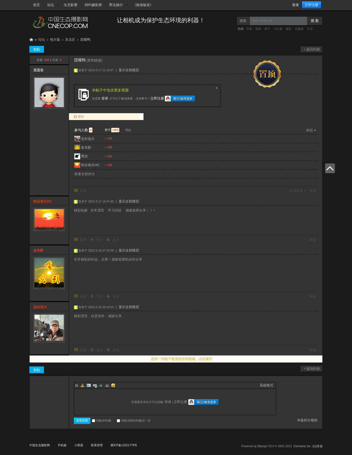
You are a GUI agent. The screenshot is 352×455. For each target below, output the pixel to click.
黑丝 (84, 156)
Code (107, 385)
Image (88, 385)
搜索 (243, 21)
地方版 (55, 39)
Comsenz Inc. (302, 446)
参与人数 (83, 130)
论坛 (50, 5)
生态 (310, 28)
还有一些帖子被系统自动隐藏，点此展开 (181, 359)
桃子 (267, 28)
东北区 (70, 39)
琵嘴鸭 (85, 39)
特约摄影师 (93, 5)
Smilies (113, 385)
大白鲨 (278, 28)
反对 (115, 240)
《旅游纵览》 (143, 5)
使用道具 (296, 191)
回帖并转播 (101, 420)
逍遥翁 (38, 70)
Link (94, 385)
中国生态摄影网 (31, 39)
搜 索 (315, 21)
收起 (309, 130)
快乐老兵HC (90, 165)
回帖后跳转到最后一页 (134, 420)
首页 (36, 5)
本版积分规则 (307, 420)
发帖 (36, 49)
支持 (100, 240)
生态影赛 (70, 5)
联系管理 (97, 445)
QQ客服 (317, 446)
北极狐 (299, 28)
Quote (101, 385)
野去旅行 (116, 5)
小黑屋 (78, 445)
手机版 (62, 445)
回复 (83, 191)
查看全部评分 (84, 174)
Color (82, 385)
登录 (295, 5)
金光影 (86, 147)
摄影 (289, 28)
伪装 (249, 28)
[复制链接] (94, 60)
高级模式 (266, 385)
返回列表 (313, 49)
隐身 (258, 28)
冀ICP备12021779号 (123, 445)
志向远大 (88, 139)
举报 (312, 191)
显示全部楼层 (129, 70)
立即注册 (311, 5)
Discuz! (262, 446)
